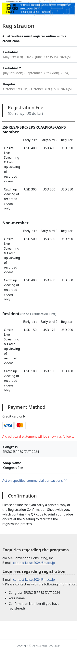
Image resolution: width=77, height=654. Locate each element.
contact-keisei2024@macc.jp (34, 563)
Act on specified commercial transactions (34, 480)
